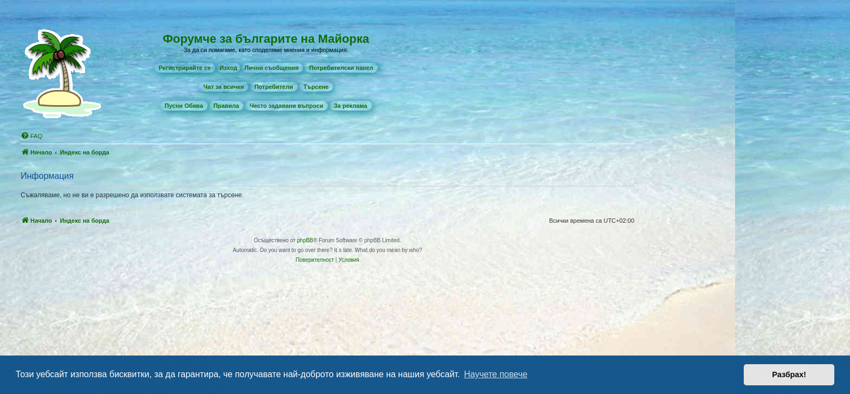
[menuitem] (184, 68)
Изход (228, 67)
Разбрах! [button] (789, 374)
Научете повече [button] (495, 374)
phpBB (305, 240)
